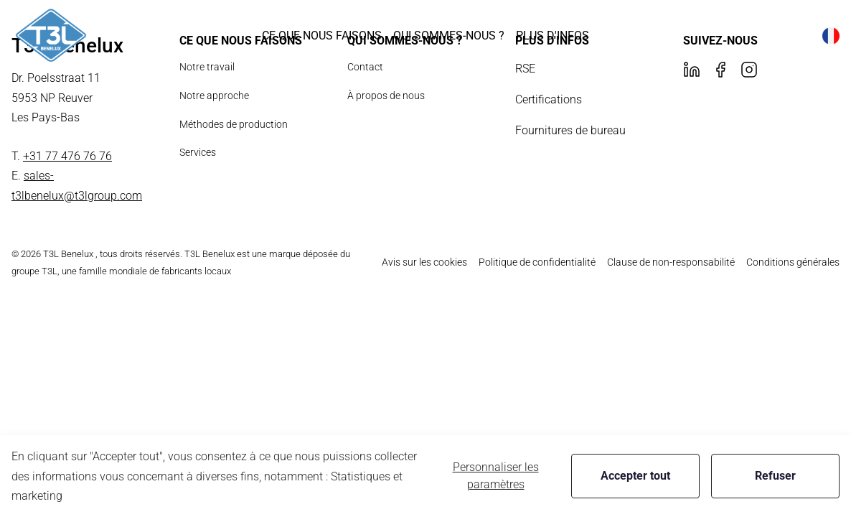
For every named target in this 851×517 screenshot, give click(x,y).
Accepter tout (635, 476)
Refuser (775, 476)
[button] (321, 35)
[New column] (50, 35)
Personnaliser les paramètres (496, 475)
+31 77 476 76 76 (67, 156)
